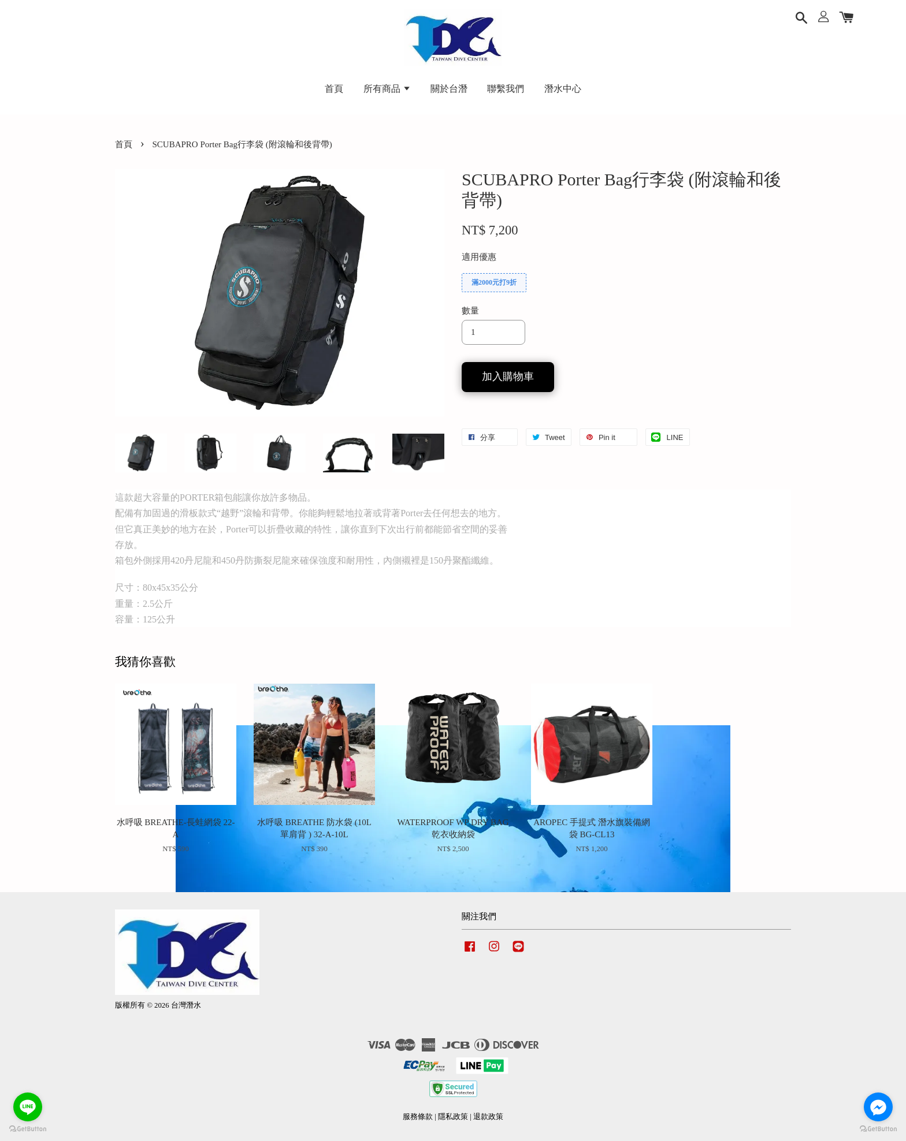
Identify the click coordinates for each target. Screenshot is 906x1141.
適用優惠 (479, 257)
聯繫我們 (505, 89)
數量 (470, 310)
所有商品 (387, 89)
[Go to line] (27, 1106)
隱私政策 (453, 1117)
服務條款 (418, 1117)
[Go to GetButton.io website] (27, 1129)
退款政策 (488, 1117)
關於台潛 (448, 89)
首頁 (334, 89)
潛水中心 (562, 89)
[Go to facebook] (878, 1106)
